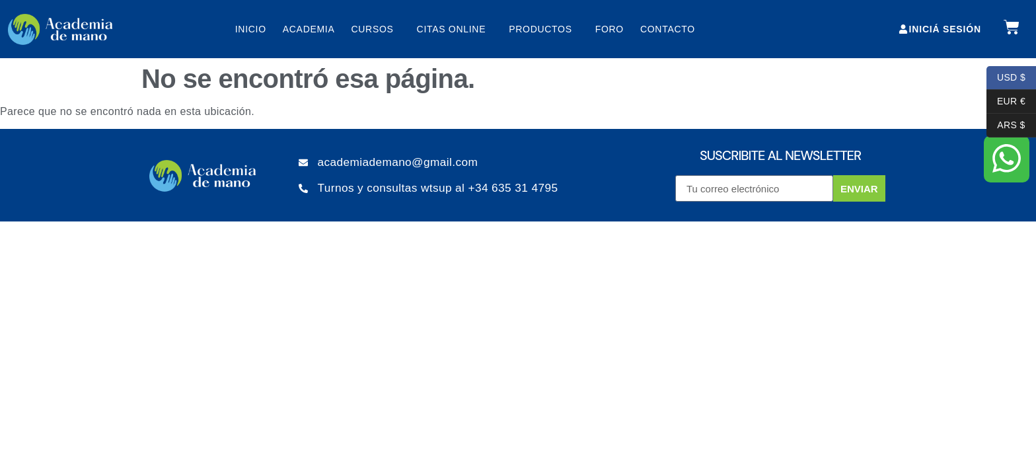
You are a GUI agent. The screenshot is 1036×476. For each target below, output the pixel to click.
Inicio (250, 29)
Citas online (455, 29)
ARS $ (1005, 126)
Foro (609, 29)
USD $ (1005, 78)
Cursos (375, 29)
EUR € (1005, 102)
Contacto (667, 29)
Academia (309, 29)
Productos (544, 29)
